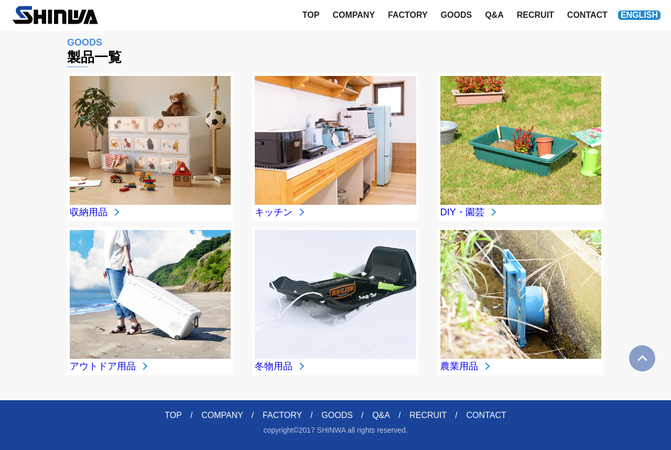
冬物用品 (274, 366)
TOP (311, 14)
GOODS (456, 14)
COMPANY (353, 14)
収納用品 (88, 212)
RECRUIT (535, 14)
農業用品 (459, 366)
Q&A (494, 14)
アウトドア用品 (103, 366)
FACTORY (408, 14)
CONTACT (587, 14)
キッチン (274, 212)
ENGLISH (639, 14)
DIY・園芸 (462, 212)
